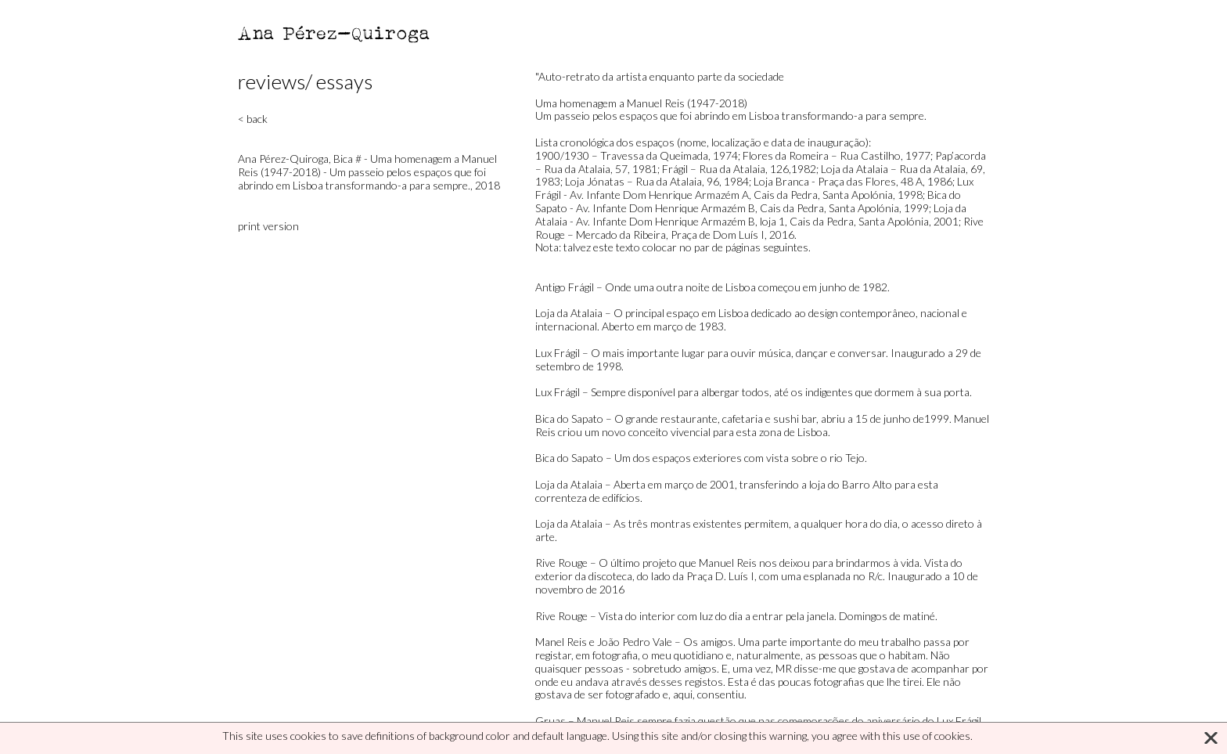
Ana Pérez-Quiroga (334, 32)
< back (253, 118)
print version (268, 226)
